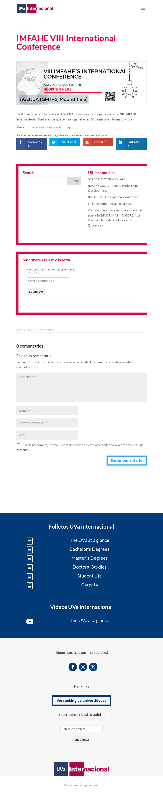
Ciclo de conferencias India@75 (109, 204)
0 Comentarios (44, 330)
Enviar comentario (126, 460)
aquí (69, 127)
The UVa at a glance (89, 540)
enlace (102, 135)
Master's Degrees (89, 558)
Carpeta (89, 584)
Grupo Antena (89, 785)
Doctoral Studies (90, 567)
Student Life (89, 576)
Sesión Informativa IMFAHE (107, 179)
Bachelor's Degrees (90, 549)
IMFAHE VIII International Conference (113, 197)
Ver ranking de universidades (81, 700)
